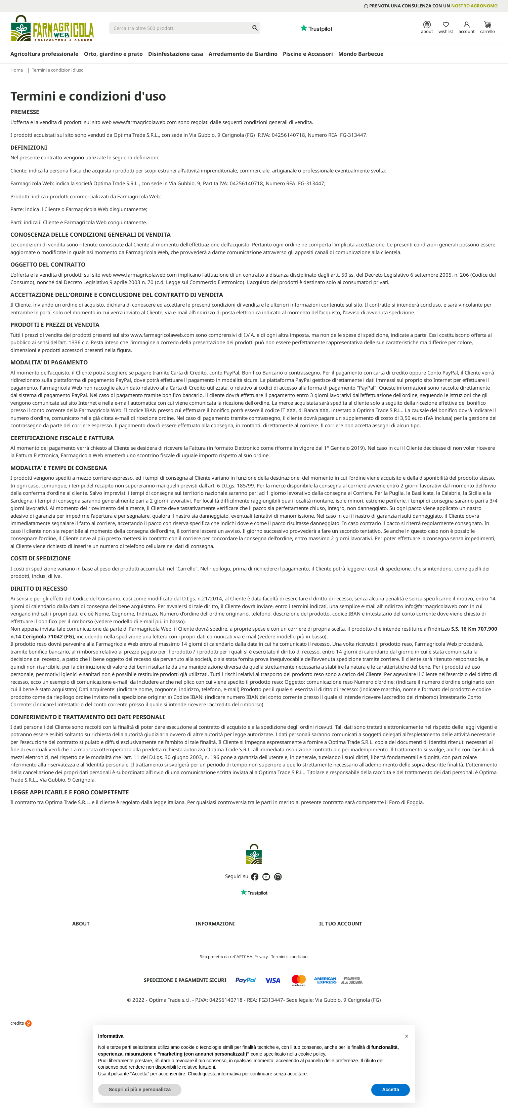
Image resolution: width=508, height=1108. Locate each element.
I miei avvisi (330, 989)
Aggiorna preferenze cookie (223, 971)
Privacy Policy (209, 945)
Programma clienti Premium (347, 997)
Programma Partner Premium (102, 963)
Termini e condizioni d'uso (221, 937)
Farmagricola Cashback (95, 971)
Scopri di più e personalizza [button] (140, 1089)
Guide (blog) (84, 989)
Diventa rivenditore (91, 954)
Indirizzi (327, 963)
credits (21, 1098)
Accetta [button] (390, 1089)
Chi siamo (82, 937)
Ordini (325, 945)
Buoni (325, 971)
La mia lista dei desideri (342, 980)
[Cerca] (184, 28)
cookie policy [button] (311, 1054)
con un (431, 6)
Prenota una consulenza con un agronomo (115, 945)
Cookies (203, 954)
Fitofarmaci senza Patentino (100, 997)
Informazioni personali (341, 937)
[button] (406, 1036)
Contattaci (82, 980)
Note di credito (334, 954)
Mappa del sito (210, 963)
